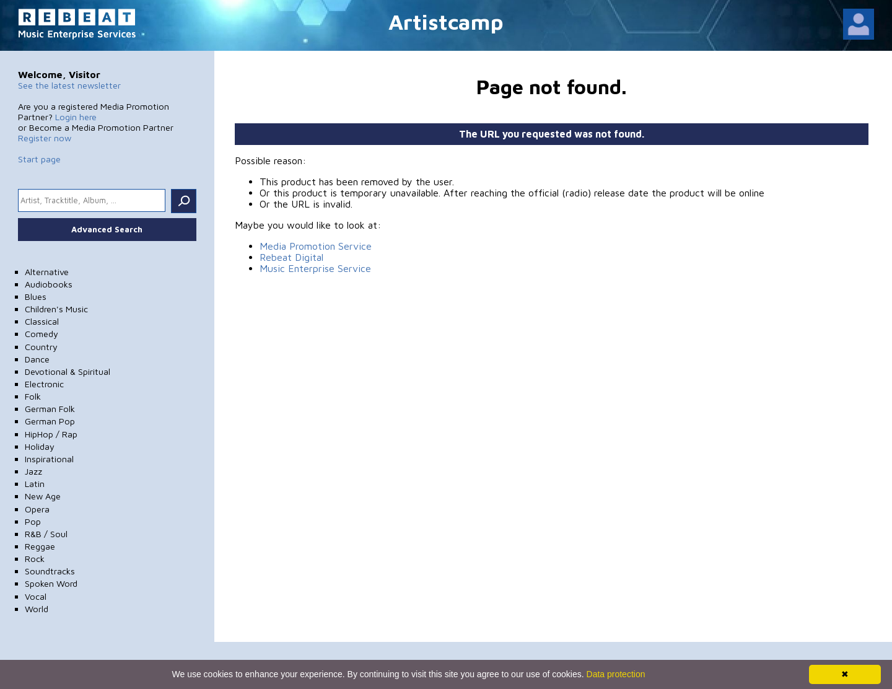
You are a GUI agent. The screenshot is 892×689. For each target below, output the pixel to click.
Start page (39, 159)
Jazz (33, 471)
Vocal (35, 596)
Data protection (616, 674)
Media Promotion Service (316, 246)
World (36, 608)
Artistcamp (446, 21)
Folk (33, 396)
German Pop (50, 421)
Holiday (40, 446)
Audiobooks (48, 284)
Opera (37, 509)
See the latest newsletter (69, 85)
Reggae (40, 546)
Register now (44, 138)
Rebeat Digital (291, 257)
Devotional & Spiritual (67, 371)
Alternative (47, 271)
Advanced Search (106, 229)
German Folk (50, 408)
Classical (42, 321)
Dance (37, 359)
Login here (76, 117)
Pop (33, 521)
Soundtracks (50, 571)
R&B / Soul (46, 534)
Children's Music (56, 309)
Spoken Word (51, 583)
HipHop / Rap (51, 434)
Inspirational (49, 459)
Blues (35, 296)
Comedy (41, 333)
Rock (35, 558)
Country (41, 346)
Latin (35, 483)
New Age (43, 496)
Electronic (44, 384)
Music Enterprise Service (315, 268)
